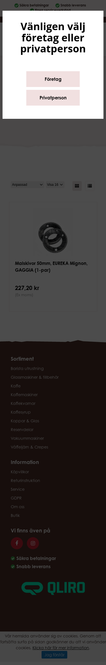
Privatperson (53, 98)
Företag (53, 79)
